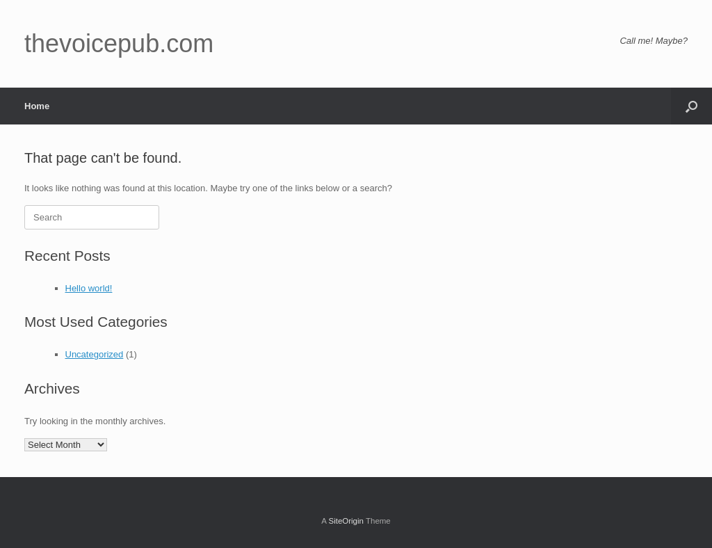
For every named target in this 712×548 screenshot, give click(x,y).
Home (36, 106)
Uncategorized (94, 354)
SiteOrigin (346, 521)
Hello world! (89, 288)
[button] (691, 106)
